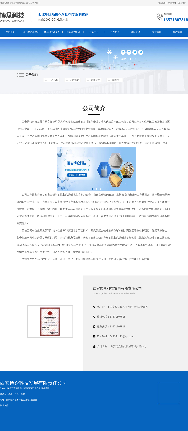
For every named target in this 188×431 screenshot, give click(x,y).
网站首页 (10, 32)
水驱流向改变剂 (52, 32)
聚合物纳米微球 (31, 32)
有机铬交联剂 (73, 32)
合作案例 (114, 32)
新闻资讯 (135, 32)
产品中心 (93, 32)
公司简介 (74, 80)
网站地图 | (162, 3)
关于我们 (156, 32)
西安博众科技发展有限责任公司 (33, 383)
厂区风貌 (53, 80)
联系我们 (182, 3)
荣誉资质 (95, 80)
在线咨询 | (172, 3)
